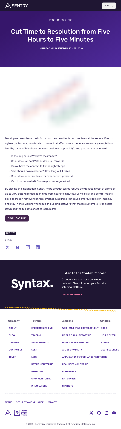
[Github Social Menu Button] (99, 412)
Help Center (108, 335)
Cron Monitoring (41, 378)
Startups (67, 386)
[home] (8, 412)
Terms (8, 402)
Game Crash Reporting (75, 342)
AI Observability (72, 349)
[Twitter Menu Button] (91, 412)
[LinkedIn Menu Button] (106, 412)
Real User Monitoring (75, 364)
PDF (69, 20)
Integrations (39, 386)
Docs (104, 328)
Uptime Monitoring (42, 364)
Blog (12, 335)
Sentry (10, 233)
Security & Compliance (30, 402)
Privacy (52, 402)
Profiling (37, 371)
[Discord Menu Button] (114, 412)
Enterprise (69, 378)
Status (105, 342)
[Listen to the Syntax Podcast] (32, 284)
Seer (34, 349)
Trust (12, 357)
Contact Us (16, 349)
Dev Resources (110, 349)
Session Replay (40, 342)
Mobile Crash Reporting (76, 335)
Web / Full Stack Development (80, 328)
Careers (14, 342)
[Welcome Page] (16, 6)
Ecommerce (69, 371)
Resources (57, 20)
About (12, 328)
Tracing (36, 335)
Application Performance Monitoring (84, 357)
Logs (34, 357)
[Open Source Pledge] (20, 412)
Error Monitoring (42, 328)
